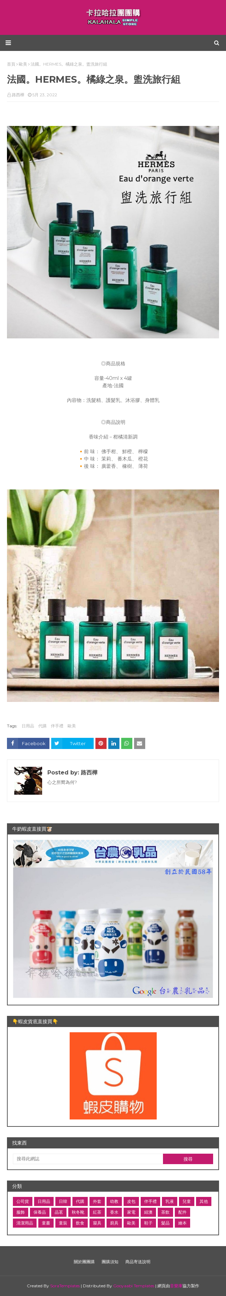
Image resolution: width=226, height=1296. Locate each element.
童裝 (63, 1223)
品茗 (59, 1212)
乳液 (169, 1201)
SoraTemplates (65, 1285)
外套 (97, 1201)
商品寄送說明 (137, 1261)
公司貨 (22, 1201)
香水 (114, 1212)
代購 (42, 725)
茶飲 (165, 1212)
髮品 (165, 1223)
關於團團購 (84, 1261)
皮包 (131, 1201)
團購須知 (110, 1261)
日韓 (63, 1201)
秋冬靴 (78, 1212)
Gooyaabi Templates (133, 1285)
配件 (182, 1212)
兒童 (186, 1201)
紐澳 (148, 1212)
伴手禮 (57, 725)
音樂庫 (176, 1285)
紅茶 (97, 1212)
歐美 (72, 725)
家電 (131, 1212)
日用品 (28, 725)
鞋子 (148, 1223)
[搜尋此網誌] (88, 1159)
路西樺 (18, 94)
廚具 (114, 1223)
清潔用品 (24, 1223)
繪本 (182, 1223)
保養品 (39, 1212)
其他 (204, 1201)
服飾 (20, 1212)
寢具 (97, 1223)
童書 (46, 1223)
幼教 (114, 1201)
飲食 (80, 1223)
